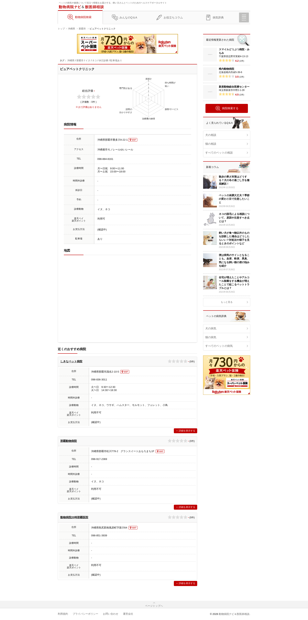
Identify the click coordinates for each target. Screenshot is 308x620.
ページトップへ (154, 605)
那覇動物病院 (68, 440)
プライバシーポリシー (85, 613)
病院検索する (226, 108)
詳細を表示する (187, 430)
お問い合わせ (110, 613)
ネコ (94, 60)
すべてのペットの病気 (219, 345)
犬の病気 (210, 328)
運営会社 (128, 613)
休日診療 (103, 60)
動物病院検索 (83, 17)
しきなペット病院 (71, 361)
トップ (61, 28)
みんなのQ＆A (128, 17)
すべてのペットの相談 (219, 152)
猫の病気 (210, 337)
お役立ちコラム (173, 17)
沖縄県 (71, 28)
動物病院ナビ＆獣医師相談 (234, 614)
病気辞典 (218, 17)
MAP (134, 140)
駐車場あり (116, 60)
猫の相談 (210, 143)
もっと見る (227, 302)
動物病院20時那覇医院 (74, 517)
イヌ (87, 60)
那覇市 (82, 28)
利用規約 (63, 613)
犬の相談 (210, 134)
